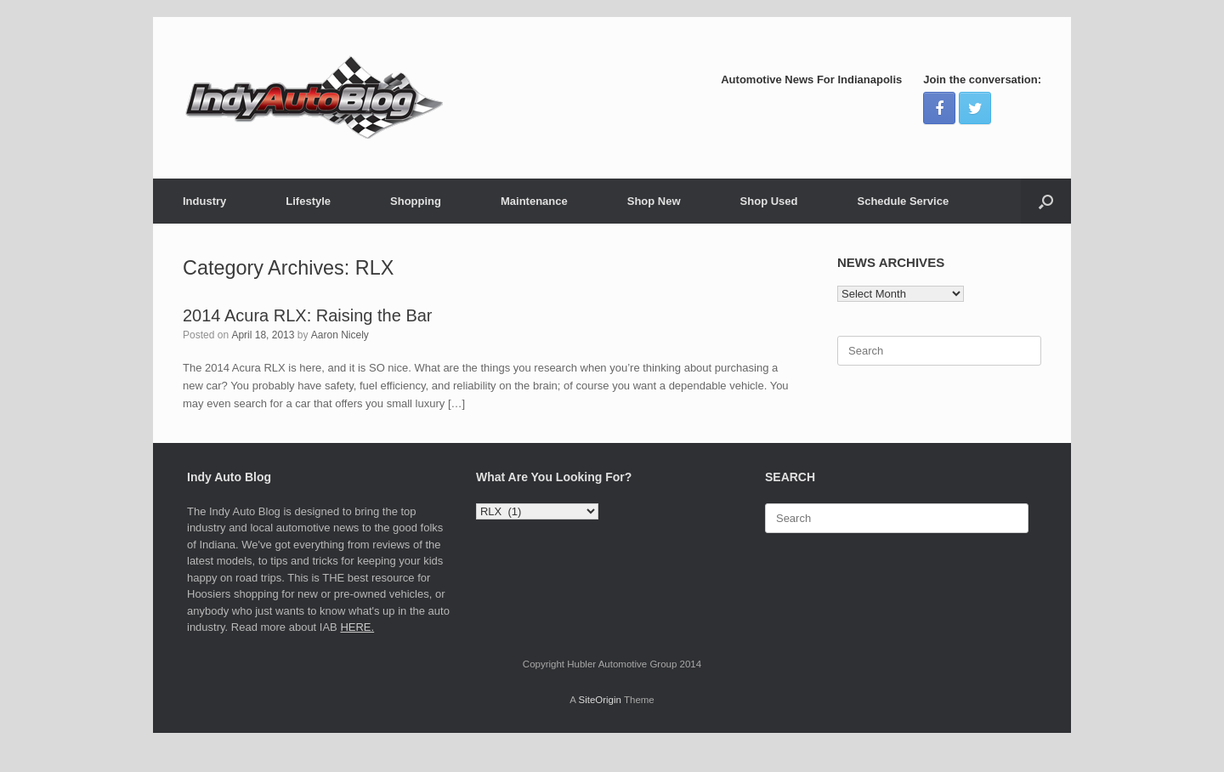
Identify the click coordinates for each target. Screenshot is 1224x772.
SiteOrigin (599, 700)
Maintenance (534, 201)
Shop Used (769, 201)
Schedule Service (903, 201)
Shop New (654, 201)
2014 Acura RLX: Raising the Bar (308, 315)
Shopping (415, 201)
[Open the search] (1046, 201)
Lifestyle (308, 201)
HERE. (357, 627)
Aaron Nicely (340, 335)
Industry (204, 201)
